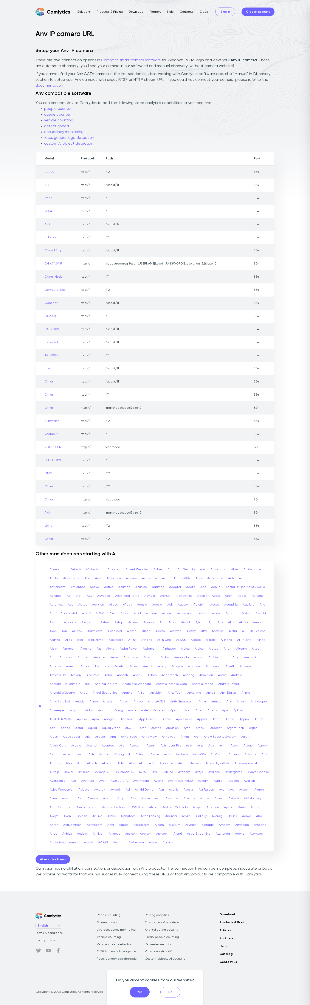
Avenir (68, 816)
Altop (256, 648)
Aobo (89, 710)
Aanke (246, 816)
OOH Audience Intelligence (116, 951)
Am (52, 657)
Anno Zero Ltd (60, 701)
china (48, 525)
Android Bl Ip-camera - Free (70, 683)
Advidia (149, 595)
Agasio (157, 604)
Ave (73, 780)
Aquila (92, 728)
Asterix (68, 754)
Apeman (213, 807)
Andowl (82, 833)
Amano (83, 657)
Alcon (146, 631)
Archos (156, 728)
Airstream (88, 622)
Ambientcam (218, 657)
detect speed (56, 126)
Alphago (208, 824)
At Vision (217, 754)
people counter (57, 109)
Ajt (210, 622)
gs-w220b (52, 342)
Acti (231, 578)
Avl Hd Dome (144, 789)
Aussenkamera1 (246, 763)
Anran (94, 701)
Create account (258, 11)
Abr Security (186, 569)
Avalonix (214, 772)
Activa (94, 587)
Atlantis (55, 763)
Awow (153, 842)
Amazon (149, 657)
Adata (190, 587)
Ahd (52, 613)
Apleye (82, 719)
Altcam (241, 648)
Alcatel (132, 631)
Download (136, 11)
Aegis (216, 595)
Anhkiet (98, 833)
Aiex (113, 613)
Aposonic (127, 719)
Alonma (86, 648)
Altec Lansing (150, 816)
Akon (53, 631)
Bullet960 (51, 237)
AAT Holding (252, 798)
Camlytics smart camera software (131, 60)
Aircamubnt (185, 613)
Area (187, 728)
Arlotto (100, 736)
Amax (114, 657)
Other (49, 381)
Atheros (234, 754)
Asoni (234, 745)
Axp (157, 798)
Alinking (146, 639)
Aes (70, 604)
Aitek (172, 622)
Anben (152, 675)
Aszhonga (223, 833)
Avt (231, 789)
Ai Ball (86, 613)
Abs (202, 569)
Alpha (110, 648)
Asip (200, 745)
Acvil (110, 824)
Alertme (175, 631)
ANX (47, 224)
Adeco (124, 824)
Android (236, 675)
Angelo (127, 692)
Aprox (259, 719)
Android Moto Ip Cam (171, 683)
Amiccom (242, 824)
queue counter (57, 114)
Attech (92, 763)
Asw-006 (199, 754)
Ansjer (197, 807)
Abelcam (114, 569)
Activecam (94, 824)
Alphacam (150, 648)
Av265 (143, 772)
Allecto (196, 639)
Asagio (76, 745)
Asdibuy (201, 816)
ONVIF (49, 473)
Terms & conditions (49, 933)
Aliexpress (116, 639)
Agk (170, 604)
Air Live (97, 816)
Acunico (141, 587)
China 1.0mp (53, 250)
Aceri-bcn (114, 578)
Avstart (118, 842)
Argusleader (71, 736)
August (256, 807)
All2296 (181, 639)
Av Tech (83, 772)
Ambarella (181, 657)
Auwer (68, 772)
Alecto (160, 631)
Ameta (119, 666)
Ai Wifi (100, 613)
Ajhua (199, 622)
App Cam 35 (148, 719)
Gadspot (51, 302)
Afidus (113, 604)
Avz (80, 798)
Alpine (199, 648)
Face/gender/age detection (117, 958)
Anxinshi (171, 816)
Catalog (226, 954)
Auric (181, 763)
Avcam (168, 842)
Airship (246, 613)
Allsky (53, 648)
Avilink (232, 816)
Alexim (191, 631)
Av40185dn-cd (162, 772)
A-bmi (158, 569)
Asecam (135, 745)
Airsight (261, 613)
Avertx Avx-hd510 (180, 780)
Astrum (140, 754)
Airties (105, 622)
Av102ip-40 (102, 772)
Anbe (53, 833)
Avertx (158, 780)
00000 (49, 171)
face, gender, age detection (69, 138)
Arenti (178, 833)
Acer (98, 578)
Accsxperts (71, 578)
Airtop (119, 622)
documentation (49, 85)
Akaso (243, 622)
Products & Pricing (110, 11)
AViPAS (103, 842)
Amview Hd (58, 675)
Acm (165, 578)
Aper (199, 710)
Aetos (82, 604)
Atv (131, 763)
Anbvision (206, 675)
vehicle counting (58, 120)
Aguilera (248, 604)
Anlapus (114, 833)
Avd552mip (57, 780)
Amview (245, 666)
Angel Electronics (105, 692)
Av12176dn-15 (125, 772)
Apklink (238, 710)
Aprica (228, 807)
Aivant (185, 622)
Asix (211, 745)
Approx (244, 719)
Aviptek (99, 789)
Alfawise (218, 631)
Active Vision (72, 824)
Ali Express (257, 631)
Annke (246, 692)
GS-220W (52, 329)
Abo (259, 816)
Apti (53, 728)
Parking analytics (157, 915)
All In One (164, 639)
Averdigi (217, 816)
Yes (139, 992)
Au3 (151, 763)
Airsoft (54, 622)
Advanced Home (127, 595)
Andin (222, 675)
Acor (199, 578)
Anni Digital (228, 692)
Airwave (149, 622)
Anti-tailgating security (161, 929)
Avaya (54, 816)
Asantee (108, 745)
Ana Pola (93, 675)
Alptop (214, 648)
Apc (188, 710)
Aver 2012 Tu (119, 780)
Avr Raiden (206, 789)
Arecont (216, 728)
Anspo (138, 701)
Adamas (158, 587)
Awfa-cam (136, 842)
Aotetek (159, 710)
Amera (71, 666)
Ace (87, 578)
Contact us (228, 962)
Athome (250, 754)
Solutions (84, 11)
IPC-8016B (52, 355)
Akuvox (77, 631)
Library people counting (162, 937)
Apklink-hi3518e (61, 719)
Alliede (211, 639)
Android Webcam (62, 692)
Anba (108, 675)
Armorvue (168, 736)
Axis (133, 798)
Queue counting (108, 922)
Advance (103, 595)
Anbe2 (137, 675)
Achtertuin (149, 578)
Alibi (80, 639)
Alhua (233, 631)
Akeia (257, 622)
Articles (225, 930)
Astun (155, 754)
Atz (141, 763)
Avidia (218, 780)
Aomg (118, 710)
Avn (161, 789)
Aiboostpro (142, 824)
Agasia (142, 604)
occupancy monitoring (64, 132)
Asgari (151, 745)
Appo (216, 719)
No (170, 992)
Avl (128, 789)
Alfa (204, 631)
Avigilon (249, 780)
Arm (113, 736)
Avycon (67, 798)
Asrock (262, 745)
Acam (263, 569)
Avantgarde (233, 772)
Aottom (145, 833)
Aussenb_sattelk (217, 763)
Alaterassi (115, 631)
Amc (235, 657)
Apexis (212, 710)
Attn (121, 763)
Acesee (131, 578)
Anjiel (141, 692)
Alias (68, 639)
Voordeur (51, 434)
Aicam (159, 824)
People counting (109, 915)
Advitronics (184, 595)
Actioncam (57, 587)
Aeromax (56, 604)
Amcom (224, 824)
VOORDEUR (53, 447)
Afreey (127, 604)
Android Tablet (228, 683)
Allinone (226, 639)
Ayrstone (172, 798)
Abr (170, 569)
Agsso (214, 604)
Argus (54, 736)
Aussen (195, 763)
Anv (229, 701)
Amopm (177, 666)
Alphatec (169, 648)
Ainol (137, 613)
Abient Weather (137, 569)
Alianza (55, 639)
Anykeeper (57, 710)
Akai (231, 622)
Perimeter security (158, 944)
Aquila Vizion (111, 728)
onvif (48, 368)
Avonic (173, 789)
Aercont (257, 595)
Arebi (242, 807)
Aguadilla (231, 604)
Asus (167, 754)
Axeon (107, 798)
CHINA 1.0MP (53, 263)
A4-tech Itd (94, 569)
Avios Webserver (61, 789)
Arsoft (245, 736)
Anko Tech (175, 692)
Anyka (186, 816)
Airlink (203, 613)
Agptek (183, 604)
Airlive (216, 613)
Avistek (115, 789)
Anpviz (79, 701)
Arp (196, 736)
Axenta (93, 798)
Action (243, 578)
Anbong (188, 675)
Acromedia (215, 578)
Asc (121, 745)
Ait (162, 622)
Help (170, 11)
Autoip (54, 772)
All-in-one (244, 639)
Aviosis (82, 816)
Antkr (202, 701)
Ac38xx (248, 569)
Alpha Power (129, 648)
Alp (99, 648)
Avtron (259, 789)
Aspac (248, 745)
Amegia (55, 666)
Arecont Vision (86, 807)
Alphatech (128, 816)
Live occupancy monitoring (116, 929)
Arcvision (172, 728)
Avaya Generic (258, 772)
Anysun (75, 710)
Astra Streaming (199, 833)
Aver (102, 780)
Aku (64, 631)
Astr (91, 754)
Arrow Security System (220, 736)
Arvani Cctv (58, 745)
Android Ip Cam (106, 683)
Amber (198, 657)
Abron (54, 824)
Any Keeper (259, 701)
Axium (145, 798)
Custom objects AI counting (165, 958)
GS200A (51, 316)
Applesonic (184, 719)
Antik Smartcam (182, 701)
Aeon (228, 595)
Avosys (189, 789)
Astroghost (122, 754)
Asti (80, 754)
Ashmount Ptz (171, 745)
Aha (262, 604)
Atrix (69, 763)
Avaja (199, 772)
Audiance (166, 763)
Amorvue (194, 666)
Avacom (184, 772)
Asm (222, 745)
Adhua (215, 587)
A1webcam (57, 569)
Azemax (189, 798)
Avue (53, 798)
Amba (164, 657)
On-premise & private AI (162, 922)
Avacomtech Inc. (114, 807)
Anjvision (156, 692)
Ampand (260, 824)
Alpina (185, 648)
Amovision (213, 666)
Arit (87, 736)
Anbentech (170, 675)
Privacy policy (45, 940)
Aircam (167, 613)
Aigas (125, 613)
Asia (189, 745)
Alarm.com (94, 631)
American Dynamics (95, 666)
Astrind (104, 754)
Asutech (182, 754)
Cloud (204, 11)
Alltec (111, 816)
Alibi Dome (96, 639)
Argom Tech (235, 728)
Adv (89, 595)
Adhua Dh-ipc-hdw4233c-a (245, 587)
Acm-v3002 (182, 578)
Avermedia (141, 780)
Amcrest (250, 657)
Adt (79, 595)
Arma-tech (129, 736)
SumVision (52, 420)
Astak (54, 754)
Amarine (99, 657)
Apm (95, 719)
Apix (225, 710)
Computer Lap (55, 289)
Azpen (218, 798)
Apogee (110, 719)
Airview (133, 622)
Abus (234, 569)
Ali (243, 631)
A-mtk (230, 666)
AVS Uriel (138, 807)
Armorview (149, 736)
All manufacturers (53, 859)
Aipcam (151, 613)
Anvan (241, 701)
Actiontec (78, 587)
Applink (202, 719)
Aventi (88, 842)
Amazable (131, 657)
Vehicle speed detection (115, 944)
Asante (91, 745)
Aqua (79, 728)
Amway (76, 675)
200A (48, 211)
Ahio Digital (68, 613)
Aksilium (174, 824)
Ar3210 (130, 728)
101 (47, 185)
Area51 (200, 728)
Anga (83, 692)
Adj (69, 595)
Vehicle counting (109, 937)
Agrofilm (199, 604)
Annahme (194, 692)
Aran (143, 728)
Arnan (185, 736)
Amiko (133, 666)
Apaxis (175, 710)
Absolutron (218, 569)
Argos (253, 728)
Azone (204, 798)
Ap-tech (162, 833)
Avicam (203, 780)
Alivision (191, 824)
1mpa (48, 198)
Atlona (240, 833)
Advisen (165, 595)
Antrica (216, 701)
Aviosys (84, 789)
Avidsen (233, 780)
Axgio (121, 798)
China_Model (54, 276)
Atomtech (257, 833)
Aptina (65, 728)
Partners (155, 11)
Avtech (244, 789)
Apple (167, 719)
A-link (132, 639)
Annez (210, 692)
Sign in (225, 11)
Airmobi (230, 613)
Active (108, 587)
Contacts (187, 11)
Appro (230, 719)
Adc (203, 587)
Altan (227, 648)
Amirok (148, 666)
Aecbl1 (202, 595)
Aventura (87, 780)
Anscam (109, 701)
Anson (124, 701)
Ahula (153, 807)
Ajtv (220, 622)
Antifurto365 (156, 701)
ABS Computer (60, 807)
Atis (264, 754)
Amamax (66, 657)
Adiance (56, 595)
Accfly (54, 578)
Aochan (103, 710)
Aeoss (242, 595)
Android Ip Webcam (136, 683)
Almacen (69, 648)
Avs (221, 789)
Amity (162, 666)
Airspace (70, 622)
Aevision (98, 604)
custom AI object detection (68, 143)
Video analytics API (158, 951)
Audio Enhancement (64, 842)
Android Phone (202, 683)
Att (79, 763)
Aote (144, 710)
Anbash (122, 675)
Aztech (234, 798)
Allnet (261, 639)
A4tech (75, 569)
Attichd (107, 763)
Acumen (124, 587)
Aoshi (132, 710)
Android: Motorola (175, 807)
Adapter (175, 587)
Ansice (130, 833)
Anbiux (67, 833)
